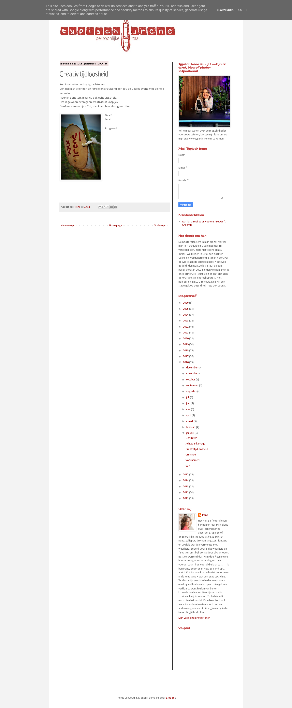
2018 (186, 350)
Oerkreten (191, 438)
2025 (186, 308)
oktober (191, 379)
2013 (186, 486)
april (189, 415)
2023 (186, 320)
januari (190, 433)
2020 (186, 338)
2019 (186, 344)
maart (190, 421)
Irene (205, 515)
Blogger (170, 697)
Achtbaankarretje (195, 443)
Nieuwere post (69, 225)
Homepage (115, 225)
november (192, 373)
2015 (186, 474)
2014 (186, 480)
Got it (242, 10)
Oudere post (161, 225)
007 (188, 465)
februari (191, 427)
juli (188, 397)
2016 (186, 362)
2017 (186, 356)
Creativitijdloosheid (197, 449)
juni (188, 403)
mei (188, 409)
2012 (186, 492)
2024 (186, 314)
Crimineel (191, 454)
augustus (191, 391)
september (192, 385)
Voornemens (193, 460)
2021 (186, 332)
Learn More (225, 10)
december (192, 367)
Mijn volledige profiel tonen (194, 618)
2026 (186, 302)
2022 (186, 326)
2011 (186, 498)
